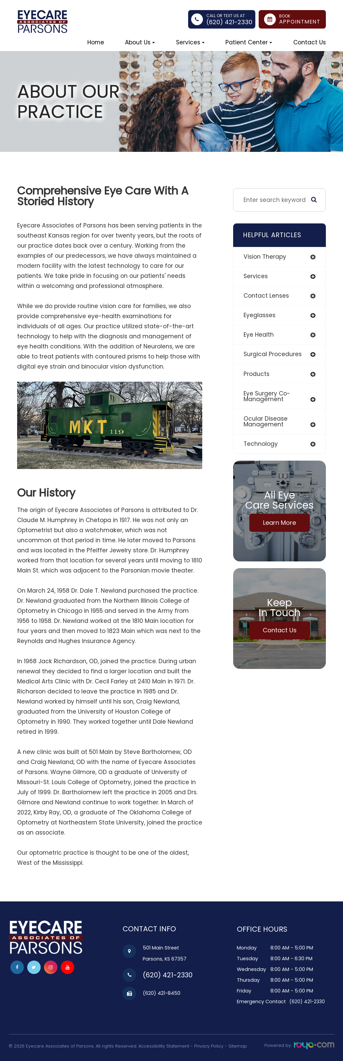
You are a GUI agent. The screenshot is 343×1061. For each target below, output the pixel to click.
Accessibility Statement (163, 1046)
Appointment (299, 21)
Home (95, 42)
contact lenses (266, 296)
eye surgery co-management (267, 396)
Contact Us (309, 42)
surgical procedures (273, 354)
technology (261, 444)
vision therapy (265, 257)
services (256, 276)
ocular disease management (266, 421)
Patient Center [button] (248, 42)
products (256, 374)
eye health (259, 335)
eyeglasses (259, 315)
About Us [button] (140, 42)
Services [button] (190, 42)
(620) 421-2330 (229, 22)
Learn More (279, 522)
